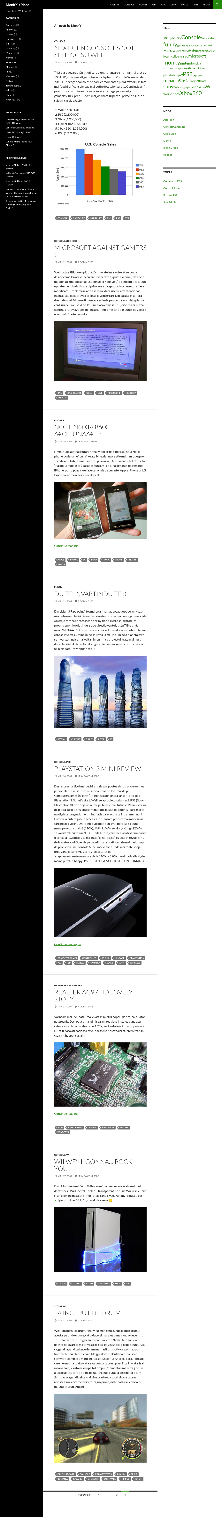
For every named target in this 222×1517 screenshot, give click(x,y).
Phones (59, 420)
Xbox (8, 94)
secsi (117, 1283)
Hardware (61, 985)
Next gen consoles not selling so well (94, 51)
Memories (11, 52)
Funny (58, 587)
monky (121, 1474)
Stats (195, 4)
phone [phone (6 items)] (183, 68)
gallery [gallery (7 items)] (182, 45)
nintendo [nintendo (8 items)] (187, 63)
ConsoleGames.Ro (174, 126)
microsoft (114, 393)
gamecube (79, 218)
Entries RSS (170, 195)
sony (122, 962)
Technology (12, 85)
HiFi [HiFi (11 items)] (192, 50)
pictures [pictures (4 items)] (201, 68)
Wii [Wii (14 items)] (209, 86)
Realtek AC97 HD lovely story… (93, 995)
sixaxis (109, 962)
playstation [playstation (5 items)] (170, 75)
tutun (138, 1479)
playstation (137, 958)
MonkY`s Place (17, 5)
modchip (131, 393)
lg (84, 559)
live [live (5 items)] (176, 56)
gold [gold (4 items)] (209, 45)
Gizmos (10, 34)
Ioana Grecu (170, 147)
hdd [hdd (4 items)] (187, 50)
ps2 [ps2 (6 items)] (180, 75)
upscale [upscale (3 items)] (189, 87)
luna (94, 559)
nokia (106, 559)
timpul (125, 1479)
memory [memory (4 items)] (183, 56)
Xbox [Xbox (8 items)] (176, 94)
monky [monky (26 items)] (171, 62)
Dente (167, 140)
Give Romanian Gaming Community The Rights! (21, 204)
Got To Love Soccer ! (19, 196)
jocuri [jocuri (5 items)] (167, 56)
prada (61, 564)
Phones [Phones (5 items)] (192, 68)
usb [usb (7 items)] (195, 87)
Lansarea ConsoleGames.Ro (20, 127)
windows (63, 1132)
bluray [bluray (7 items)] (176, 38)
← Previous (82, 1495)
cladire (75, 739)
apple (60, 559)
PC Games (11, 62)
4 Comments (85, 1006)
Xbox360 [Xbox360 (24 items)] (191, 93)
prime (134, 1474)
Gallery (114, 4)
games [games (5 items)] (203, 45)
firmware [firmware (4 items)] (206, 38)
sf (111, 739)
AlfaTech (168, 119)
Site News (60, 1306)
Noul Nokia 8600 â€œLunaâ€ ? (82, 430)
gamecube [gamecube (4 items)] (193, 45)
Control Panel (171, 188)
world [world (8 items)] (167, 94)
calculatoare (65, 1474)
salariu (77, 1479)
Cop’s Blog (169, 133)
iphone (74, 559)
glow (89, 1283)
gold (89, 393)
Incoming (11, 48)
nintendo (104, 1283)
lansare (119, 958)
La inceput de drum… (89, 1313)
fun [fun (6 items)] (213, 38)
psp (69, 962)
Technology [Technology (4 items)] (179, 87)
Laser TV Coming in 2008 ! (19, 132)
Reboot (167, 154)
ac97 (60, 1127)
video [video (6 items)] (202, 87)
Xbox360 (71, 240)
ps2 (109, 218)
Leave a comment (88, 441)
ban (59, 393)
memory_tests (103, 1474)
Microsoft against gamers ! (100, 251)
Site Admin (170, 202)
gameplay (96, 218)
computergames (67, 958)
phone (118, 559)
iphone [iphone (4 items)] (211, 50)
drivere (92, 1127)
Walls (184, 4)
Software (75, 985)
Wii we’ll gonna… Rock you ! (93, 1164)
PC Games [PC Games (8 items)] (171, 68)
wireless (135, 962)
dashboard (74, 393)
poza (101, 739)
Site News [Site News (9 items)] (187, 80)
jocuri (105, 958)
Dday (173, 4)
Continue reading (67, 545)
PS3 (118, 218)
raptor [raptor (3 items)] (199, 75)
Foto (163, 4)
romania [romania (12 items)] (171, 80)
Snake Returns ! (14, 136)
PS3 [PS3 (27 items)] (188, 74)
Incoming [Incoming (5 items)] (202, 50)
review (80, 962)
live (100, 393)
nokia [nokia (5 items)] (197, 63)
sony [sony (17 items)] (168, 86)
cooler (61, 1283)
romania (95, 962)
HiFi (154, 4)
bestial (61, 739)
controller (89, 958)
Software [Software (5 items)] (201, 81)
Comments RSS (172, 181)
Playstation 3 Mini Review (97, 768)
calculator (75, 1127)
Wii (127, 218)
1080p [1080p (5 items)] (167, 38)
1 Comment (85, 62)
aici (56, 1200)
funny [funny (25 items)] (170, 44)
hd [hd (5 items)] (183, 50)
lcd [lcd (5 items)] (172, 56)
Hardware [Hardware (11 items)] (172, 50)
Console (129, 4)
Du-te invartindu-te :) (90, 594)
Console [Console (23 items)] (191, 37)
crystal (76, 1283)
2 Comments (85, 262)
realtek (124, 1127)
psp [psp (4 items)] (194, 75)
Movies (9, 57)
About (206, 4)
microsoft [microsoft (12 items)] (197, 55)
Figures (143, 4)
